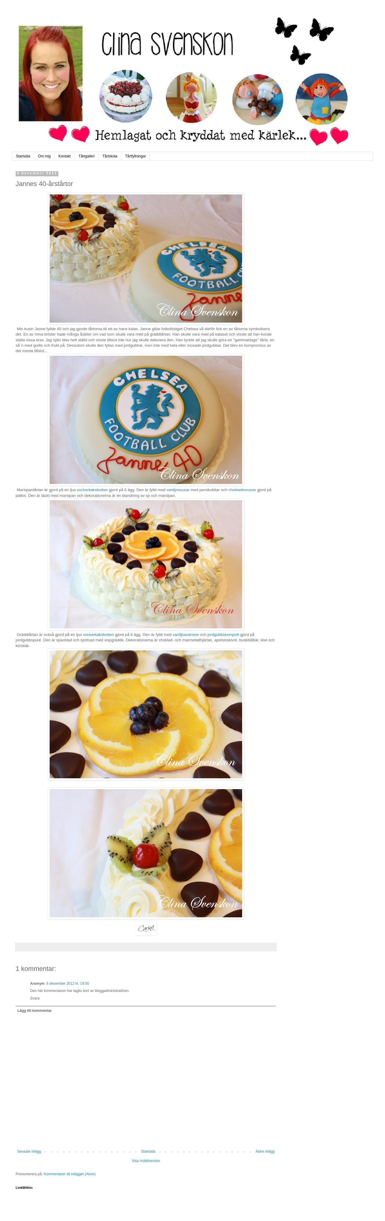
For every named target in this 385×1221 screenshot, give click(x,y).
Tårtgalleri (86, 156)
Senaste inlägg (29, 1151)
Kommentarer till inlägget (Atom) (69, 1174)
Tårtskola (109, 156)
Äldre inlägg (265, 1151)
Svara (34, 998)
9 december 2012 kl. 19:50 (67, 983)
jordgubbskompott (222, 634)
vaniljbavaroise (186, 634)
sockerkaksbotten (92, 490)
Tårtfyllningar (135, 156)
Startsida (23, 156)
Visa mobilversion (146, 1161)
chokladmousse (242, 490)
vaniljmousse (177, 490)
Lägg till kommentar (34, 1011)
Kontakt (64, 156)
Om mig (44, 156)
